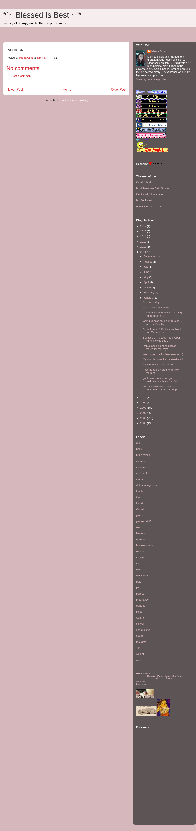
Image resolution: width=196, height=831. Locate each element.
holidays (141, 539)
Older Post (118, 89)
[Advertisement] (148, 796)
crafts (139, 479)
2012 (143, 246)
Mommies (140, 681)
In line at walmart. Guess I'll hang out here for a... (162, 314)
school (140, 623)
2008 (143, 407)
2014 (143, 236)
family (139, 491)
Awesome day (151, 302)
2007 (143, 412)
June (147, 271)
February (149, 292)
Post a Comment (21, 75)
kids (138, 563)
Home (67, 89)
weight (140, 653)
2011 (143, 251)
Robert (140, 611)
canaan (140, 461)
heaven (140, 533)
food (138, 497)
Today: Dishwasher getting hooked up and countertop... (161, 388)
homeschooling (145, 545)
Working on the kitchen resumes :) (163, 354)
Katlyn (140, 557)
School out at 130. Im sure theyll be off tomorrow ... (162, 331)
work (139, 660)
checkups (141, 467)
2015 (143, 231)
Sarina (140, 617)
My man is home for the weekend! (163, 359)
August (148, 261)
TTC (138, 647)
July (146, 266)
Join (157, 678)
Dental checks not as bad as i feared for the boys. (160, 347)
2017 (143, 226)
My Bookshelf (144, 200)
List (162, 678)
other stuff (142, 575)
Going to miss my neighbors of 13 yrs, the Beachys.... (162, 322)
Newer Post (15, 89)
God (138, 527)
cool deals (142, 473)
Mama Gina (158, 51)
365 (138, 442)
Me (138, 569)
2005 (143, 423)
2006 (143, 418)
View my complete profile (151, 79)
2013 (143, 241)
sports (139, 635)
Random (169, 678)
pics (138, 587)
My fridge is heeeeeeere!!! (158, 364)
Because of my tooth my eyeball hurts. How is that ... (161, 339)
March (148, 287)
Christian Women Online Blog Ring (164, 676)
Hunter (140, 551)
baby (139, 449)
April (147, 282)
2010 (143, 397)
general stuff (143, 521)
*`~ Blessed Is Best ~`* (42, 15)
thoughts (141, 641)
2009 (143, 402)
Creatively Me (144, 182)
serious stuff (143, 629)
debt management (147, 485)
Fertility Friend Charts (148, 206)
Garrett (140, 509)
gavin (139, 515)
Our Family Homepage (149, 194)
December (150, 256)
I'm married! (141, 684)
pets (138, 581)
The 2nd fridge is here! (156, 307)
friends (140, 503)
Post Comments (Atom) (74, 100)
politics (140, 593)
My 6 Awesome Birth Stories (152, 188)
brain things (143, 454)
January (149, 297)
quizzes (140, 605)
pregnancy (142, 599)
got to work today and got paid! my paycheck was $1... (161, 380)
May (146, 277)
